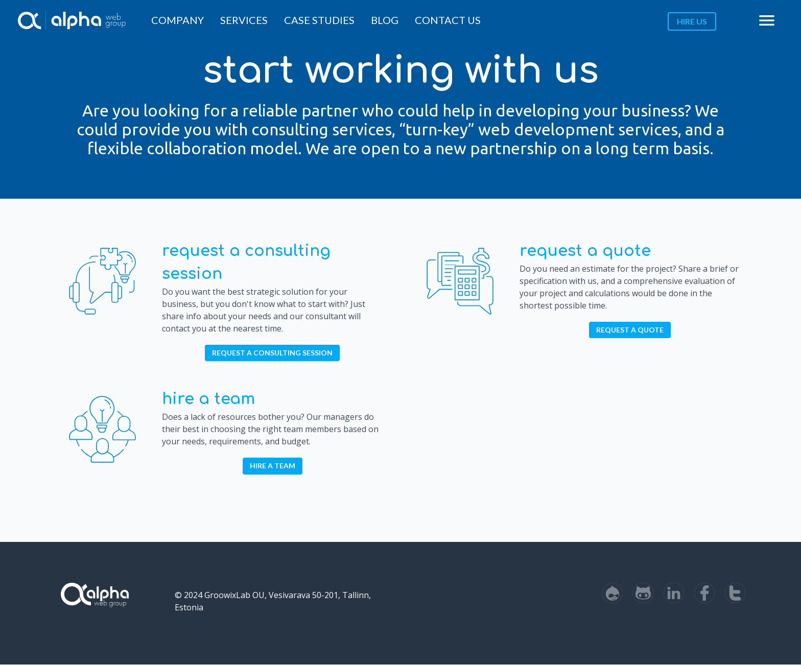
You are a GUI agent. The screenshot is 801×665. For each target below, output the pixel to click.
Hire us (692, 21)
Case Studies (319, 20)
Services (244, 20)
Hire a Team (208, 399)
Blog (384, 20)
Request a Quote (585, 251)
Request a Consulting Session (272, 352)
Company (177, 20)
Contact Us (448, 20)
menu (767, 20)
